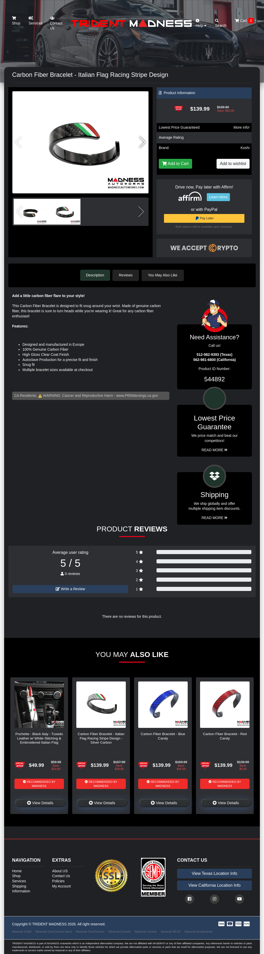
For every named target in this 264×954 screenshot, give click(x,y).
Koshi (245, 148)
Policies (58, 881)
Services (36, 20)
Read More (215, 450)
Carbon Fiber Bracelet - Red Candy (225, 736)
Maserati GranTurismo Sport (54, 931)
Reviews (126, 275)
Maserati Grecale (119, 931)
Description (95, 275)
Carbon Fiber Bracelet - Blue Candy (163, 736)
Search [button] (220, 23)
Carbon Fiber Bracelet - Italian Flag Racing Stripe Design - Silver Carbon (101, 738)
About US (60, 871)
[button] (142, 142)
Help (201, 23)
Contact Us (56, 23)
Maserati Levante (146, 931)
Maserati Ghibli (21, 931)
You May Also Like (163, 275)
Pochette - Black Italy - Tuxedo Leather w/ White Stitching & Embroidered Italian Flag (39, 738)
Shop (16, 20)
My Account (61, 886)
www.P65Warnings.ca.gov (137, 395)
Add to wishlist (233, 163)
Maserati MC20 (170, 931)
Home (17, 871)
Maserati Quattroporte (199, 931)
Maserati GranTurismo (90, 931)
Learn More (218, 197)
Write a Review (70, 589)
